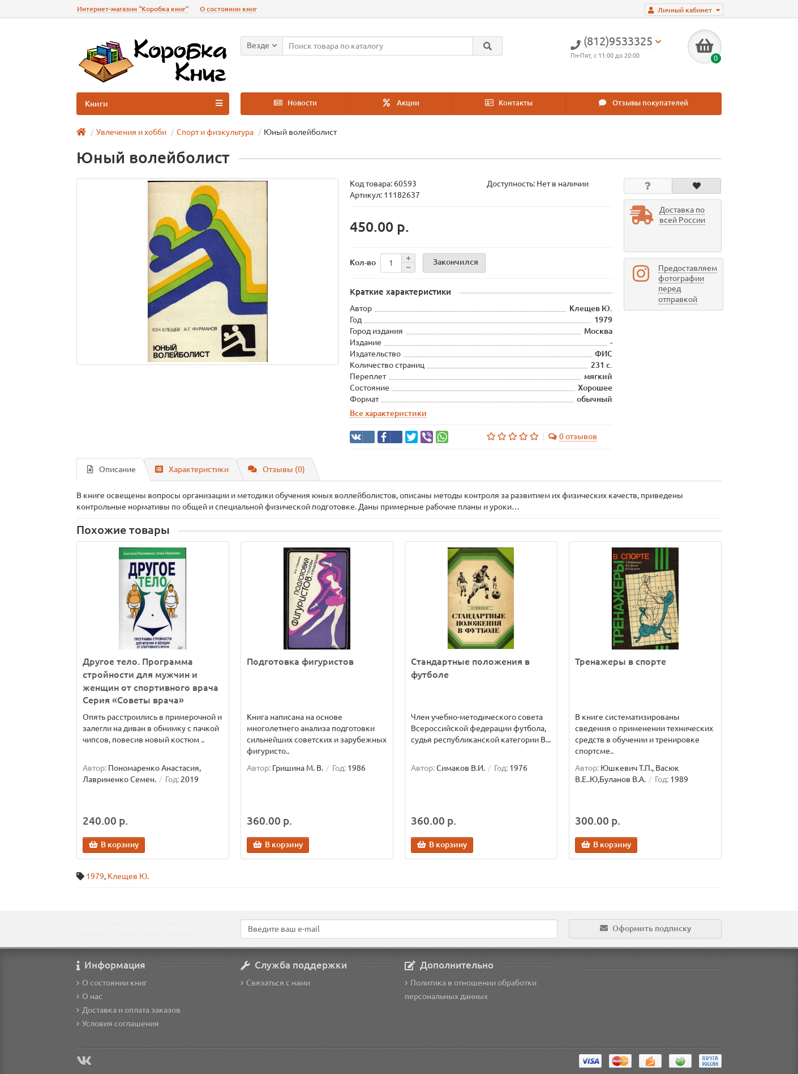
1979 (95, 876)
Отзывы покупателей (643, 103)
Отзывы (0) (276, 469)
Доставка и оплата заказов (128, 1009)
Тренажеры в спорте (620, 661)
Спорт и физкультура (215, 132)
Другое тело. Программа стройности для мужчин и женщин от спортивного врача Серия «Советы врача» (150, 681)
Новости (295, 103)
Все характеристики (388, 413)
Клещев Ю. (128, 876)
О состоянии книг (228, 8)
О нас (89, 996)
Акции (401, 103)
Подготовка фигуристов (300, 661)
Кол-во (363, 262)
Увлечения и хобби (131, 132)
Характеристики (192, 469)
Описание (111, 469)
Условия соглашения (117, 1023)
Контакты (509, 103)
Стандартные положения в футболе (470, 668)
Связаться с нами (275, 982)
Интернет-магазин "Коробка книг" (132, 8)
